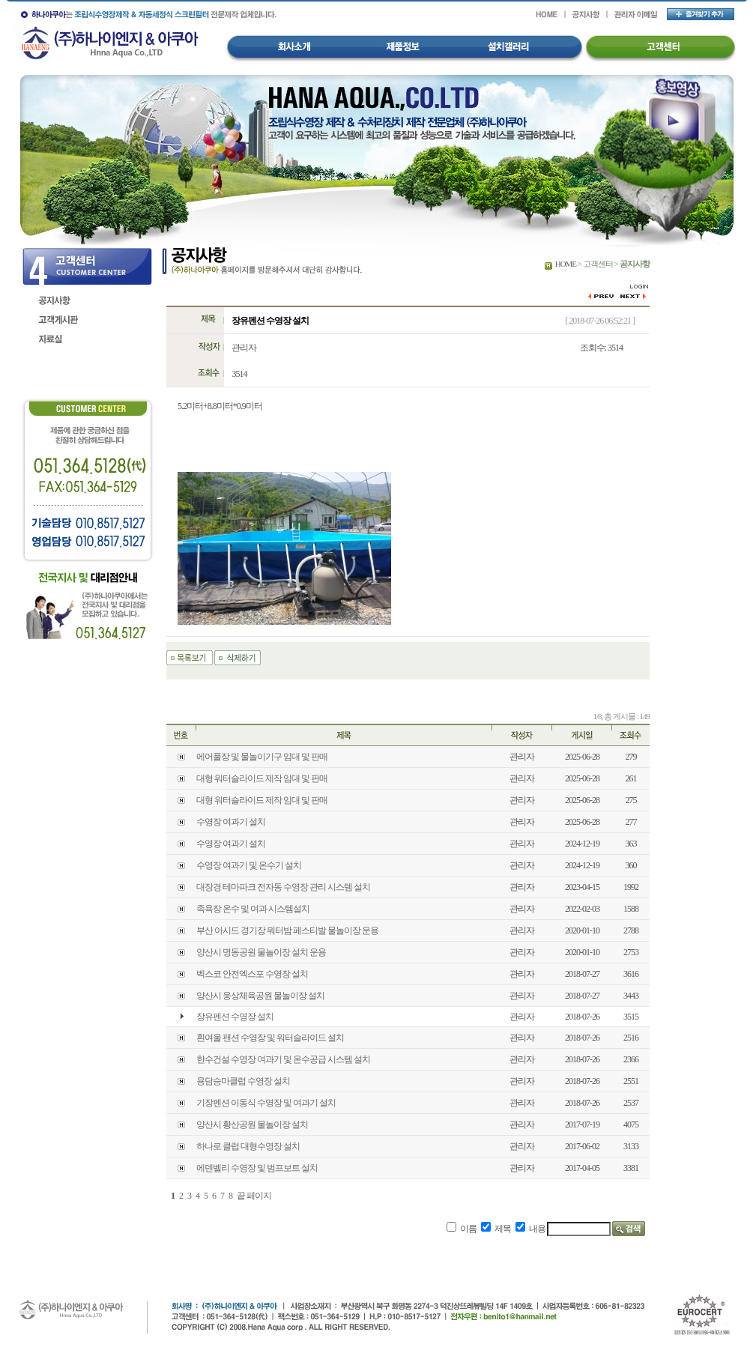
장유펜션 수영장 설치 (234, 1016)
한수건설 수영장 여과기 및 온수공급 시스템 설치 (283, 1059)
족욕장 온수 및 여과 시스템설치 (252, 908)
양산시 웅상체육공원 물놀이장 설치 (260, 995)
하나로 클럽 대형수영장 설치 (248, 1146)
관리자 (244, 347)
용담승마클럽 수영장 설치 (243, 1081)
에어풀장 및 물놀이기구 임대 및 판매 (261, 756)
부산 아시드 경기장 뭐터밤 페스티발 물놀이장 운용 (287, 930)
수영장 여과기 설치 (230, 822)
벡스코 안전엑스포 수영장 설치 (252, 974)
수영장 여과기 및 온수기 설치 (248, 865)
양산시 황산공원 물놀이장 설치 (252, 1124)
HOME (565, 263)
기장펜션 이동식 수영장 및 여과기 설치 (266, 1103)
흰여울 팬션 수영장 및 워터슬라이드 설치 (270, 1037)
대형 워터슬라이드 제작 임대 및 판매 (261, 778)
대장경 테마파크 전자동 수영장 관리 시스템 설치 (283, 887)
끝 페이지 (254, 1195)
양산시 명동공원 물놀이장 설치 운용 (261, 952)
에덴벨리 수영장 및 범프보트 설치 (257, 1168)
